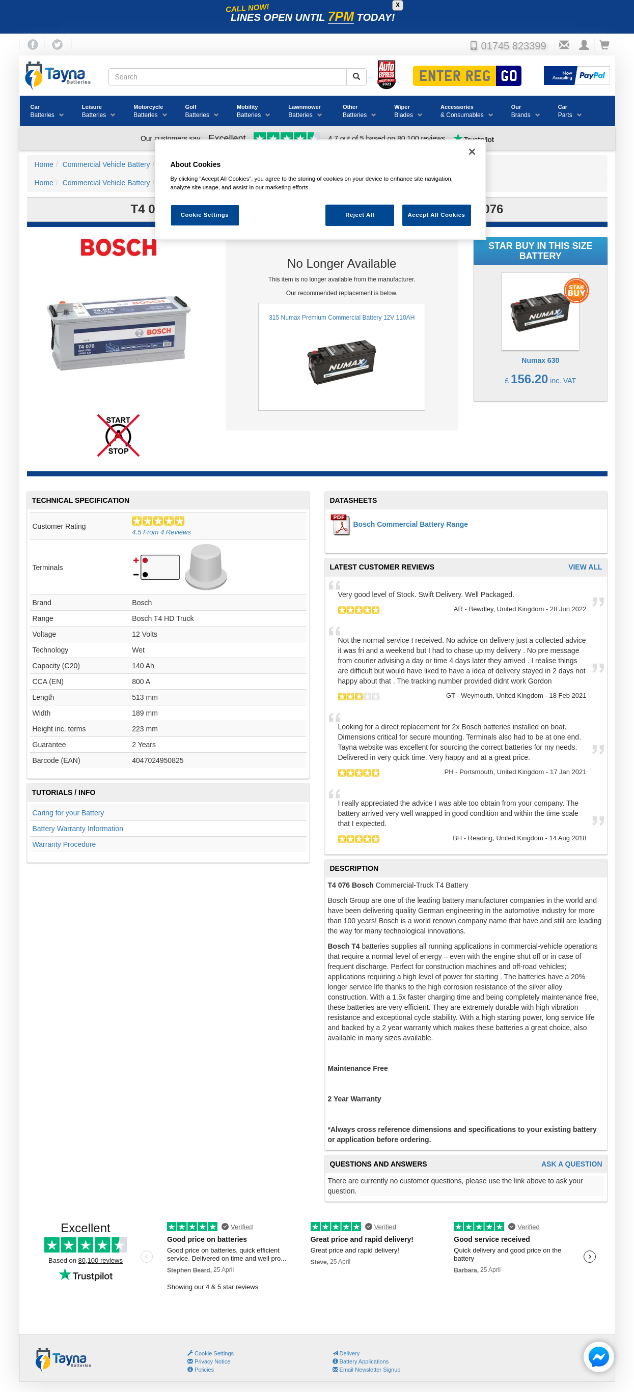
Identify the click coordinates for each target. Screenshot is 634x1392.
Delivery (346, 1353)
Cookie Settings (214, 1353)
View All (585, 567)
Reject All (359, 215)
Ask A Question (571, 1164)
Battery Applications (361, 1361)
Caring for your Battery (68, 813)
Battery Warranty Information (78, 829)
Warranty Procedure (64, 844)
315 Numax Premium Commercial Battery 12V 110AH (342, 357)
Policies (200, 1370)
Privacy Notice (208, 1361)
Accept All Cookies (436, 215)
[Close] (472, 151)
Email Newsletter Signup (367, 1370)
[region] (320, 190)
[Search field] (227, 77)
